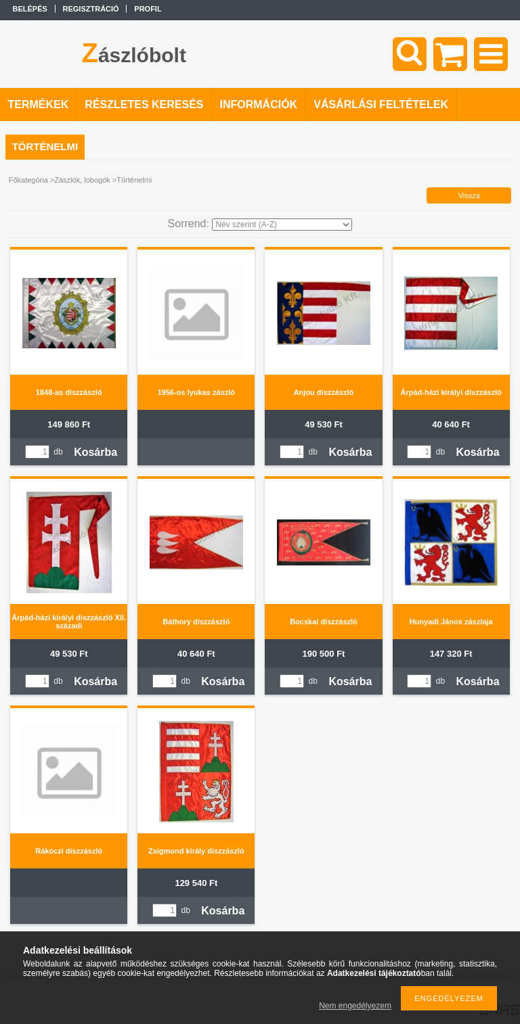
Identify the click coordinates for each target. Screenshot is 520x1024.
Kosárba (95, 452)
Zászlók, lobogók (82, 180)
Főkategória (28, 180)
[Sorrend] (282, 224)
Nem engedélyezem (355, 1005)
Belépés (30, 9)
